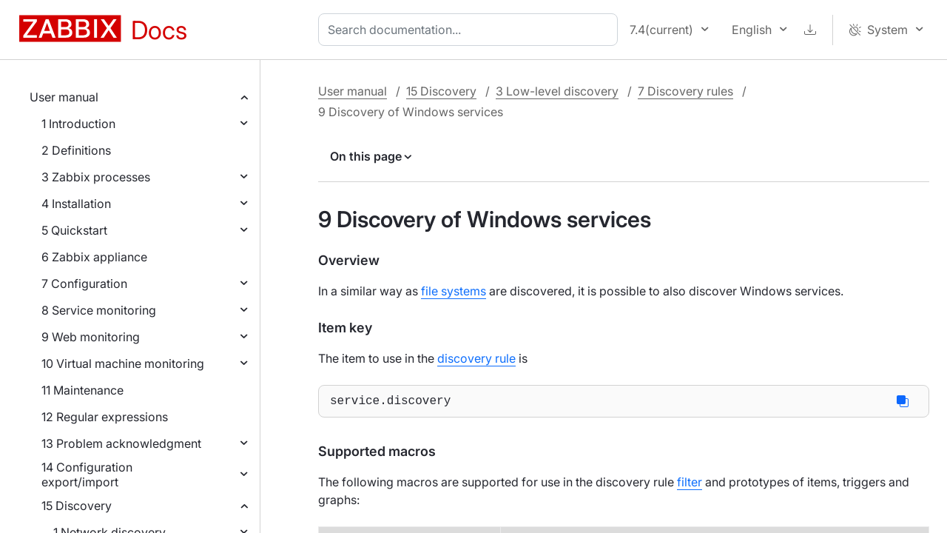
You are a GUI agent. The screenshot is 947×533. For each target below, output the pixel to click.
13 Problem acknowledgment (121, 443)
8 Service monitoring (98, 310)
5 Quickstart (74, 230)
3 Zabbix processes (95, 177)
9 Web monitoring (90, 336)
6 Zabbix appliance (94, 256)
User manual (64, 97)
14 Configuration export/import (86, 474)
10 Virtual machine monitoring (122, 363)
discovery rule (476, 358)
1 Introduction (78, 123)
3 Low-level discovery (557, 91)
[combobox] (471, 30)
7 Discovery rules (685, 91)
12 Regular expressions (104, 416)
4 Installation (76, 203)
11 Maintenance (82, 390)
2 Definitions (76, 150)
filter (689, 484)
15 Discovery (76, 505)
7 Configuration (84, 283)
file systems (453, 291)
